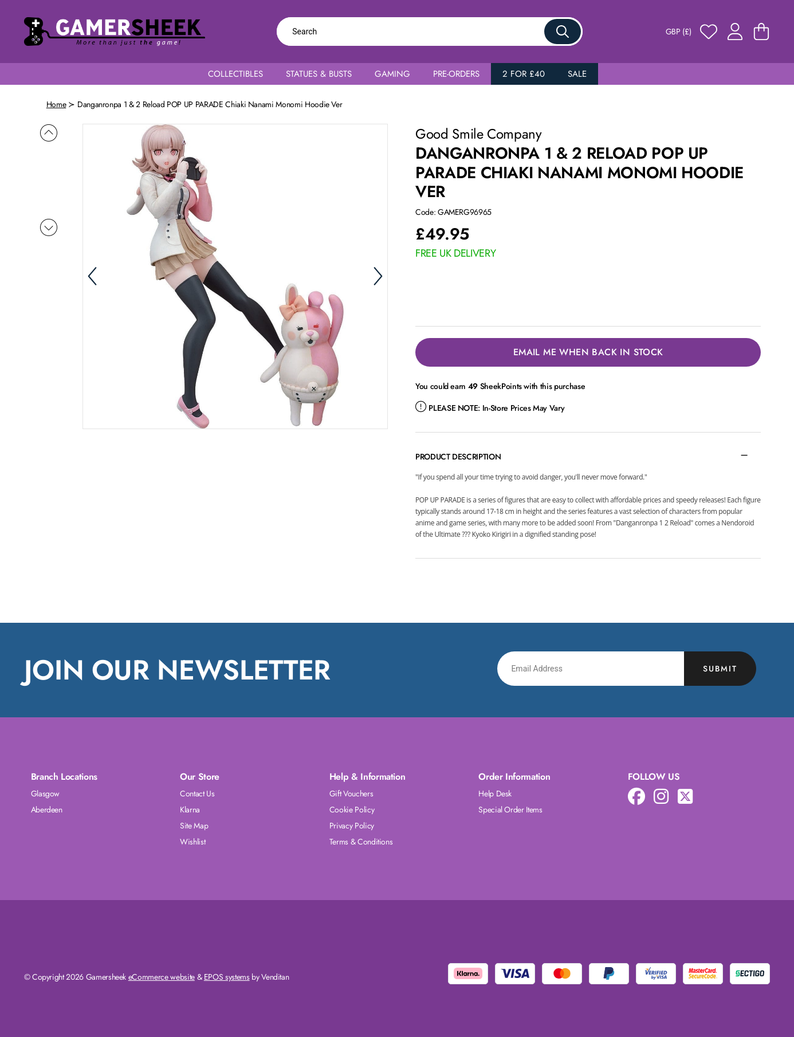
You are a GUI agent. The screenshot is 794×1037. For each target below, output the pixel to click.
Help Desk (495, 793)
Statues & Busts (319, 74)
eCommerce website (161, 977)
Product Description (458, 456)
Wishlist (192, 841)
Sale (577, 74)
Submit (720, 668)
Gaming (392, 74)
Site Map (194, 825)
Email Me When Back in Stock (588, 352)
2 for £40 (523, 74)
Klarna (190, 809)
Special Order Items (510, 809)
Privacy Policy (351, 825)
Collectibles (235, 74)
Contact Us (197, 793)
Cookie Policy (351, 809)
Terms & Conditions (361, 841)
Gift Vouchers (351, 793)
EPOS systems (227, 977)
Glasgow (45, 793)
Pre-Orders (456, 74)
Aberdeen (46, 809)
